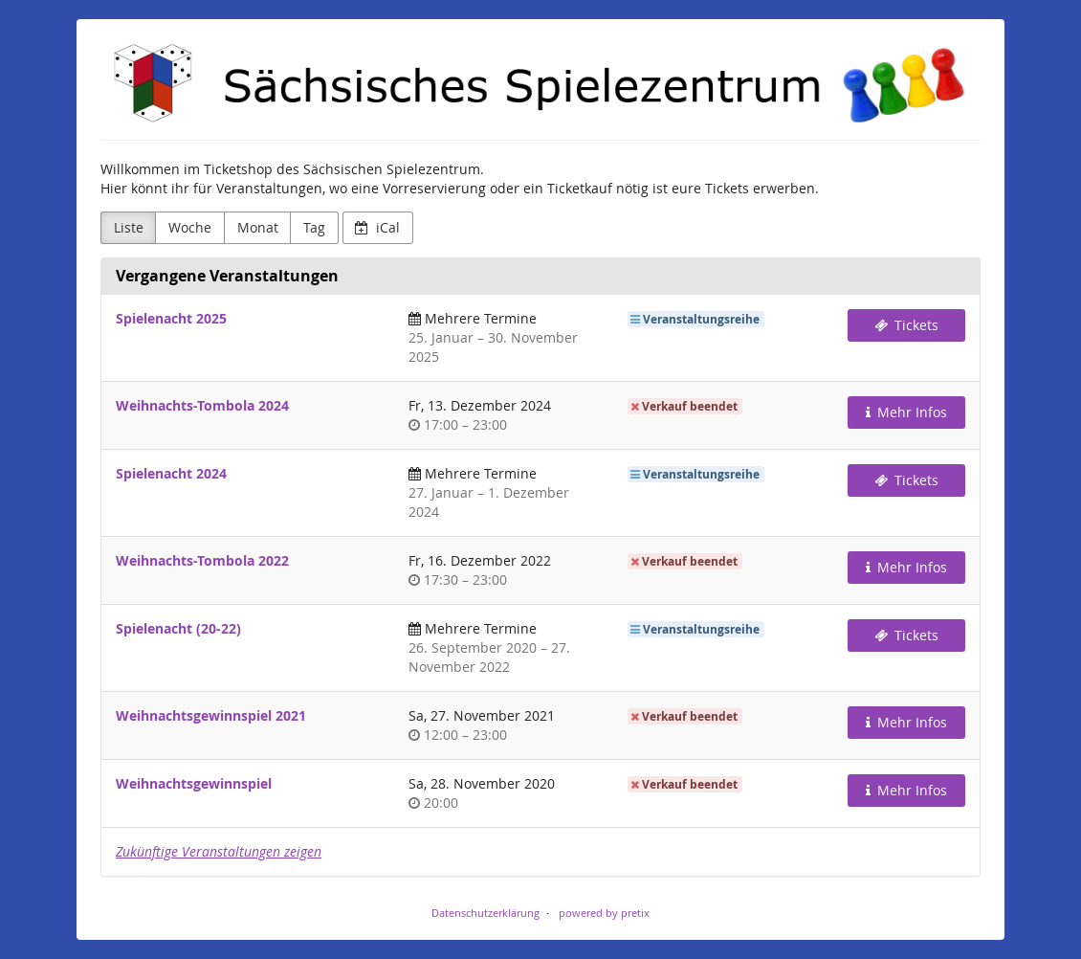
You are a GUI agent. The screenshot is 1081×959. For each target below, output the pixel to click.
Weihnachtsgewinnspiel (194, 783)
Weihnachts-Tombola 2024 (202, 405)
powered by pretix (604, 912)
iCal (377, 227)
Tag (314, 227)
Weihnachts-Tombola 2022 (202, 560)
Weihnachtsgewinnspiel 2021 (211, 715)
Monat (257, 227)
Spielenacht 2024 (171, 473)
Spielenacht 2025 (171, 318)
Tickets (906, 325)
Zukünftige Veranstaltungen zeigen (218, 851)
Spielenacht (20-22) (178, 628)
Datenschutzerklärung (485, 912)
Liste (128, 227)
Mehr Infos (907, 412)
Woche (189, 227)
